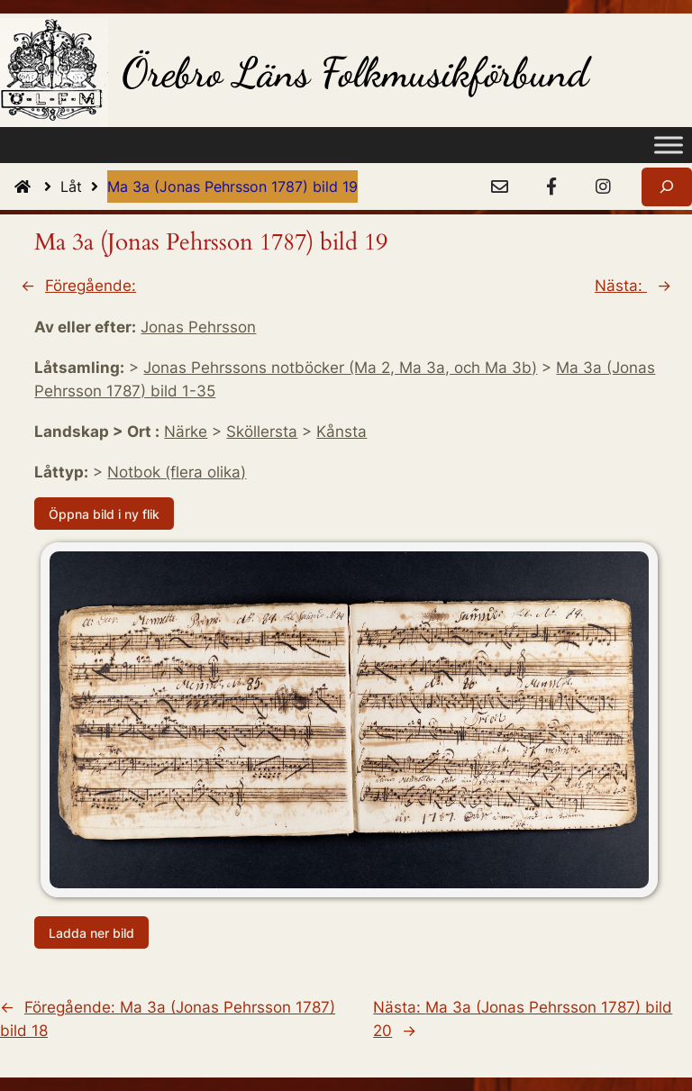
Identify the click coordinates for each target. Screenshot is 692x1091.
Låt (83, 186)
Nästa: (621, 286)
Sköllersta (261, 432)
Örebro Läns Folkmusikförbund (355, 72)
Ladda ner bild (91, 933)
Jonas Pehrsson (198, 327)
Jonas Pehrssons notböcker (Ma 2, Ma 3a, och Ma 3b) (340, 368)
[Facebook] (551, 187)
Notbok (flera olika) (176, 472)
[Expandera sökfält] (667, 187)
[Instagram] (602, 187)
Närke (185, 432)
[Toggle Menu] (668, 145)
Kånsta (341, 432)
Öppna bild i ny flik (104, 514)
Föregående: (90, 286)
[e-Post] (499, 187)
